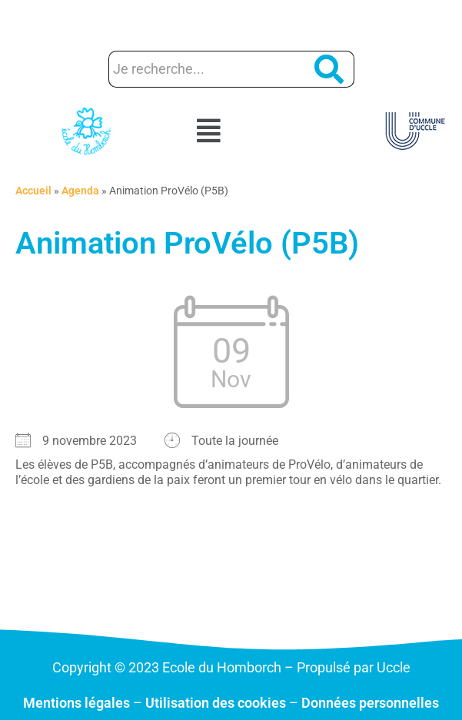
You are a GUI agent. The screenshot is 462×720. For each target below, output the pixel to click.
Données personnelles (370, 703)
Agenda (80, 190)
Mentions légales (76, 703)
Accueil (33, 190)
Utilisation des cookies (215, 703)
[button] (231, 131)
